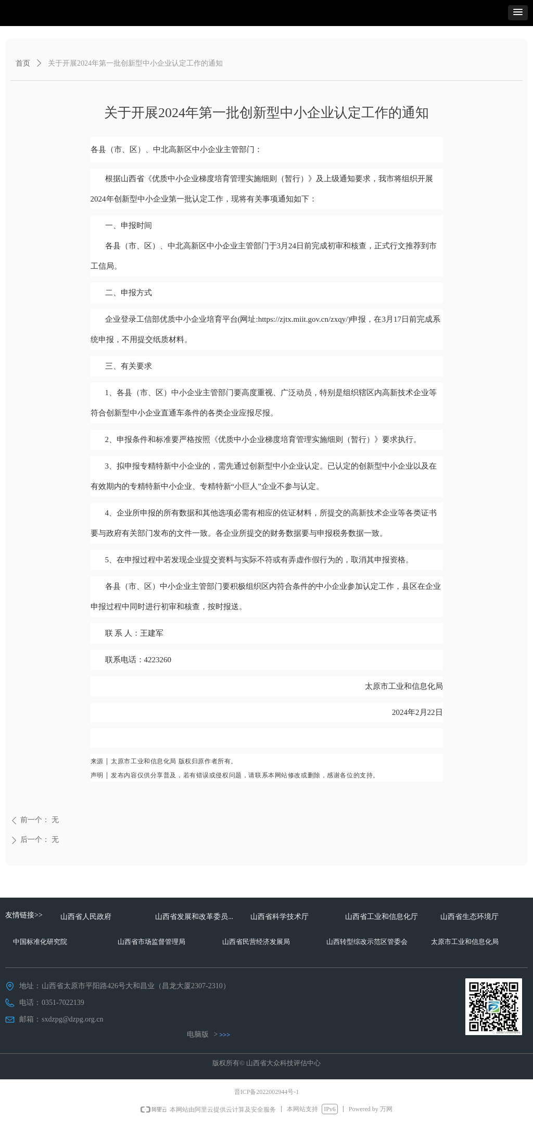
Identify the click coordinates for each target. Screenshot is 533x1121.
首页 (23, 63)
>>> (225, 1034)
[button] (518, 12)
